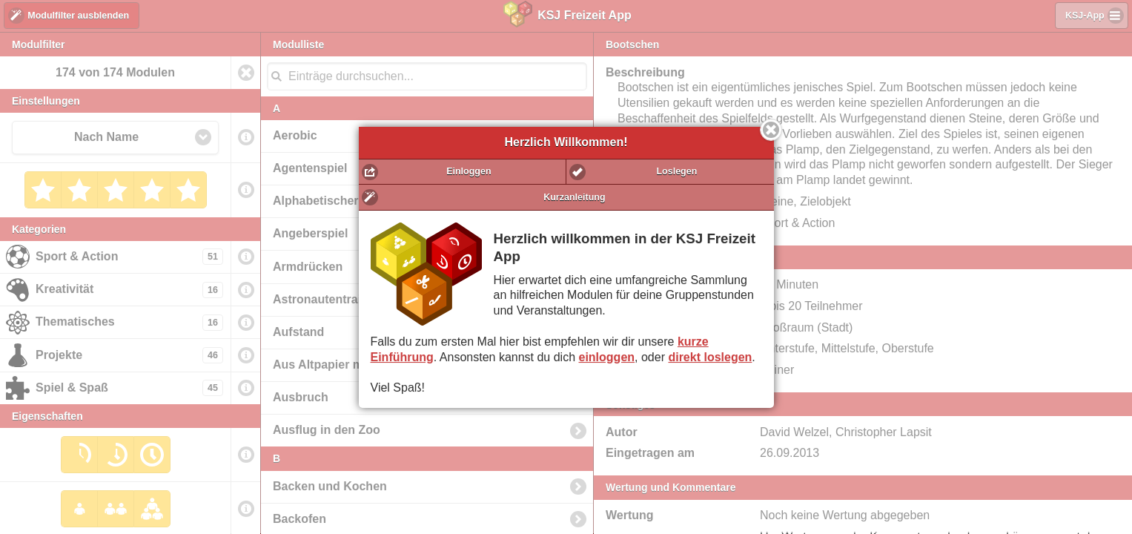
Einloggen (468, 171)
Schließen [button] (771, 130)
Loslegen (676, 171)
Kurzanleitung (574, 197)
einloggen (607, 357)
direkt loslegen (710, 357)
